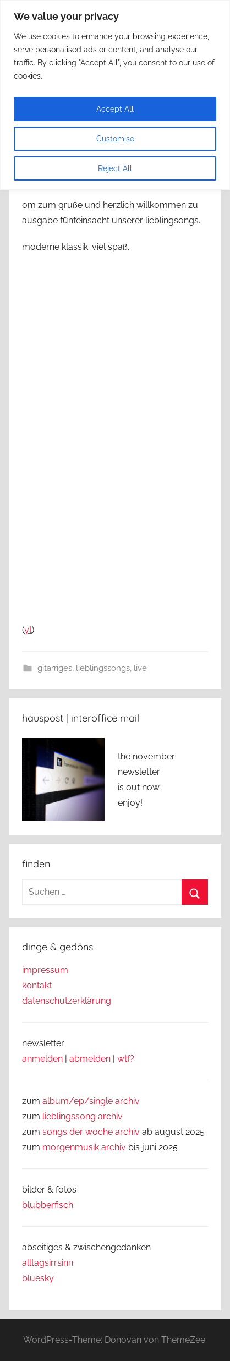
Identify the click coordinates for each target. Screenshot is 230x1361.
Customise (115, 138)
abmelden (90, 1058)
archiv (110, 1116)
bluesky (38, 1278)
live (140, 668)
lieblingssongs (103, 668)
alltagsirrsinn (47, 1263)
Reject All (115, 168)
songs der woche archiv (91, 1132)
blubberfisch (47, 1205)
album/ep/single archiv (91, 1101)
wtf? (125, 1058)
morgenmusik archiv (84, 1147)
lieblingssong (70, 1116)
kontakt (37, 985)
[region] (115, 95)
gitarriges (54, 668)
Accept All (115, 109)
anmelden (42, 1058)
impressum (45, 970)
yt (28, 630)
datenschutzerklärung (66, 1001)
